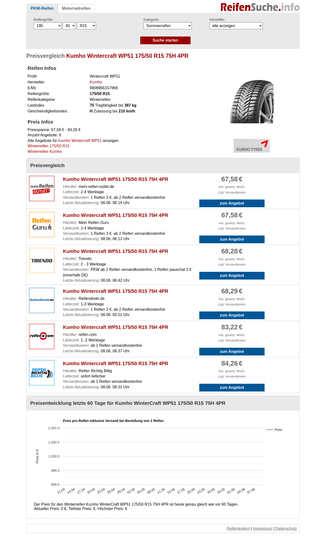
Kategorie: (151, 20)
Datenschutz (286, 528)
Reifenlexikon (238, 528)
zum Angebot (232, 203)
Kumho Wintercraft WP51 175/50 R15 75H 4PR (115, 179)
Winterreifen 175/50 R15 (48, 146)
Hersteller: (217, 20)
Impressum (262, 528)
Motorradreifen (76, 8)
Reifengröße (43, 20)
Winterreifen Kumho (45, 151)
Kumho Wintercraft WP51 (80, 141)
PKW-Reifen (42, 8)
